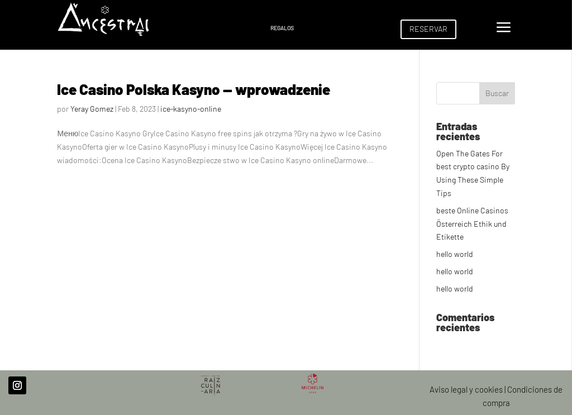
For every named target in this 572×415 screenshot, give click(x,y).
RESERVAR (428, 29)
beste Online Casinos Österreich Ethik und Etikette (472, 224)
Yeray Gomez (91, 108)
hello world (454, 254)
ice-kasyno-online (190, 108)
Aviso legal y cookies (466, 389)
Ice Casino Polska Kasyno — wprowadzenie (193, 89)
